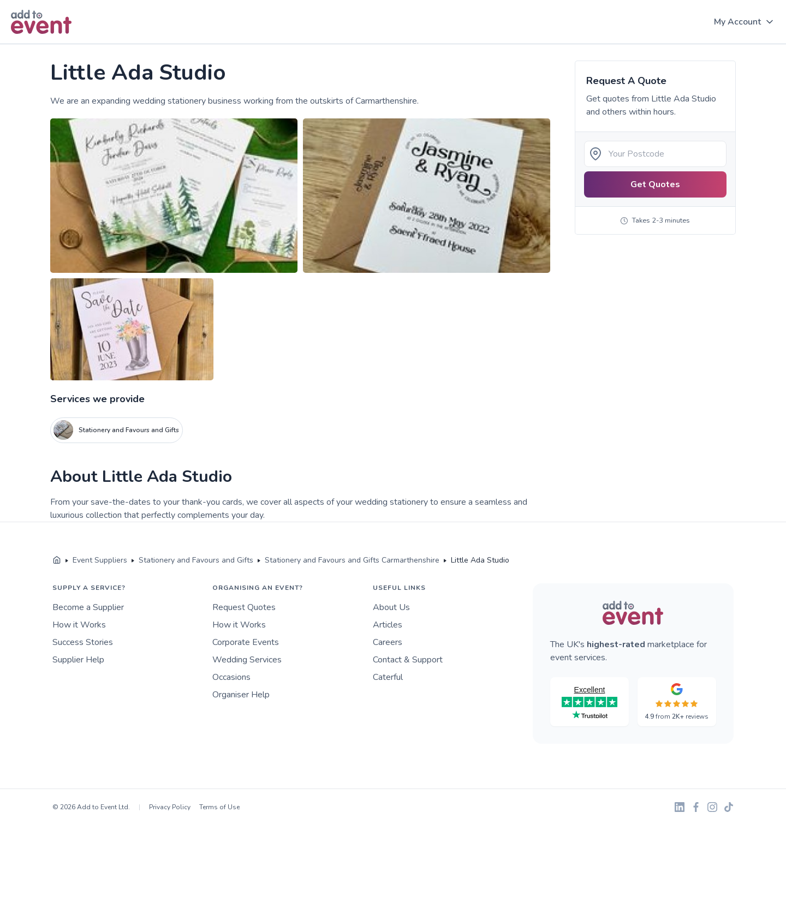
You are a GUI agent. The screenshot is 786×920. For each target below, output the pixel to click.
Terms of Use (219, 807)
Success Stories (82, 642)
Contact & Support (408, 660)
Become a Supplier (88, 607)
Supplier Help (78, 660)
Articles (387, 625)
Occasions (231, 677)
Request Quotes (244, 607)
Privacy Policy (169, 807)
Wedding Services (247, 660)
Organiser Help (241, 695)
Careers (387, 642)
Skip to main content (39, 44)
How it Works (79, 625)
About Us (391, 607)
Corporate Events (245, 642)
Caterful (388, 677)
